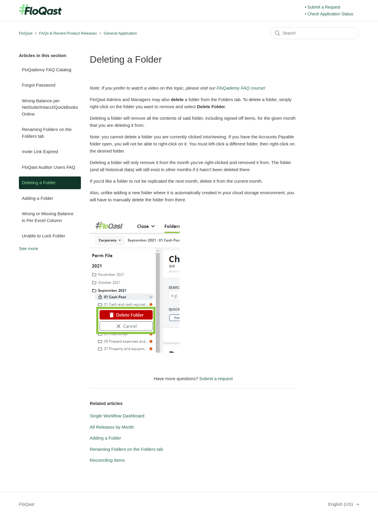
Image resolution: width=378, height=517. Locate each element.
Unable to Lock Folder (43, 235)
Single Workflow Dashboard (117, 415)
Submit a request (216, 378)
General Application (120, 33)
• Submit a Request (322, 7)
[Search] (315, 33)
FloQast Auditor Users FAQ (48, 167)
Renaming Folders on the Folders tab (46, 133)
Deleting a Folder (39, 182)
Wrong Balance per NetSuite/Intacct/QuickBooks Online (50, 107)
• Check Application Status (329, 14)
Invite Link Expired (40, 151)
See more (28, 248)
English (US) (341, 504)
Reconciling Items (107, 460)
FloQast (25, 33)
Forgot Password (38, 84)
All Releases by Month (112, 427)
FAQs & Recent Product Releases (68, 33)
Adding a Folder (37, 198)
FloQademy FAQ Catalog (46, 69)
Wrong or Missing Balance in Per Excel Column (48, 217)
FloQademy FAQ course (240, 87)
